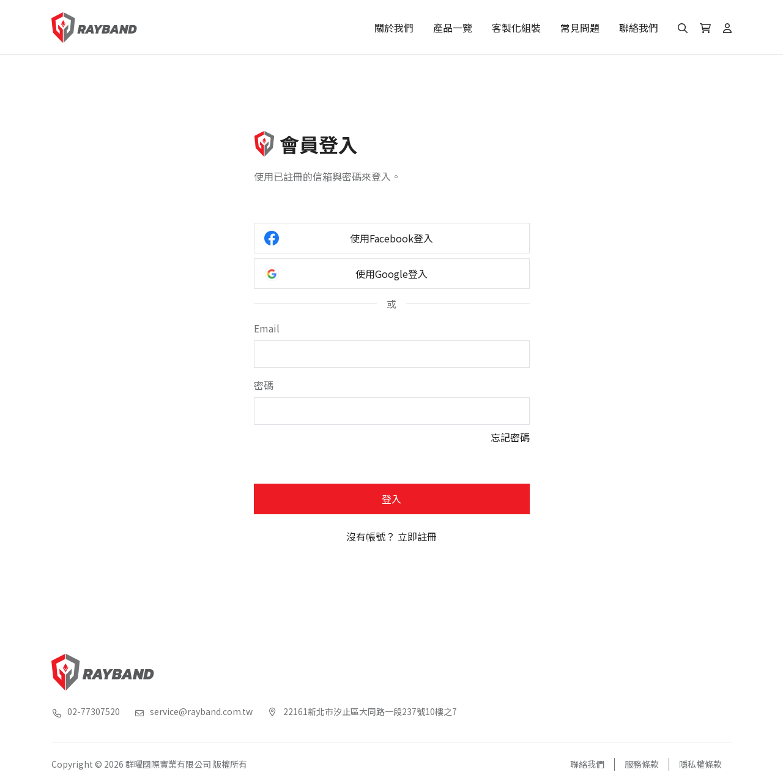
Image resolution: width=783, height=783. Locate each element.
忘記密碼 (510, 437)
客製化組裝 (516, 27)
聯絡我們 (638, 27)
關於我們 (394, 27)
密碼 (263, 385)
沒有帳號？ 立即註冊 (391, 536)
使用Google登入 (346, 273)
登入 (391, 499)
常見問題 (579, 27)
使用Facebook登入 (349, 238)
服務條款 (642, 764)
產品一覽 (452, 27)
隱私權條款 (700, 764)
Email (267, 328)
